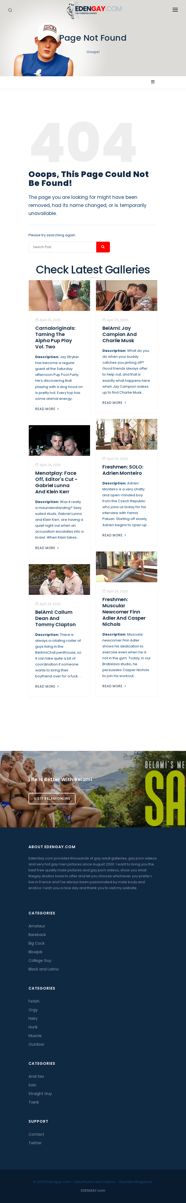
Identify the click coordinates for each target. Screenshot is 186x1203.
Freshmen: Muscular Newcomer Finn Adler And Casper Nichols (123, 611)
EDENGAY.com (93, 1190)
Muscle (35, 1035)
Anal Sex (36, 1076)
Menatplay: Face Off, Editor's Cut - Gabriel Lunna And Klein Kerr (56, 482)
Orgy (33, 1010)
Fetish (34, 1001)
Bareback (37, 934)
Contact (36, 1134)
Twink (33, 1102)
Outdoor (36, 1044)
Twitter (35, 1143)
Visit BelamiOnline (52, 798)
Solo (32, 1085)
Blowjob (35, 952)
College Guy (39, 960)
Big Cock (36, 943)
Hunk (33, 1027)
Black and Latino (43, 969)
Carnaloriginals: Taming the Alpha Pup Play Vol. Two (55, 337)
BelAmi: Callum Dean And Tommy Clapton (55, 618)
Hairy (33, 1018)
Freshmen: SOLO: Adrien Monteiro (122, 469)
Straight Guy (40, 1093)
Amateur (36, 926)
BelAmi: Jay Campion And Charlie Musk (119, 334)
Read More (47, 409)
